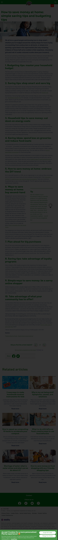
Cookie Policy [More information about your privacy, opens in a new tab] (14, 539)
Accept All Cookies (47, 532)
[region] (28, 535)
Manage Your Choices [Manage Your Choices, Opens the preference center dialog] (47, 536)
